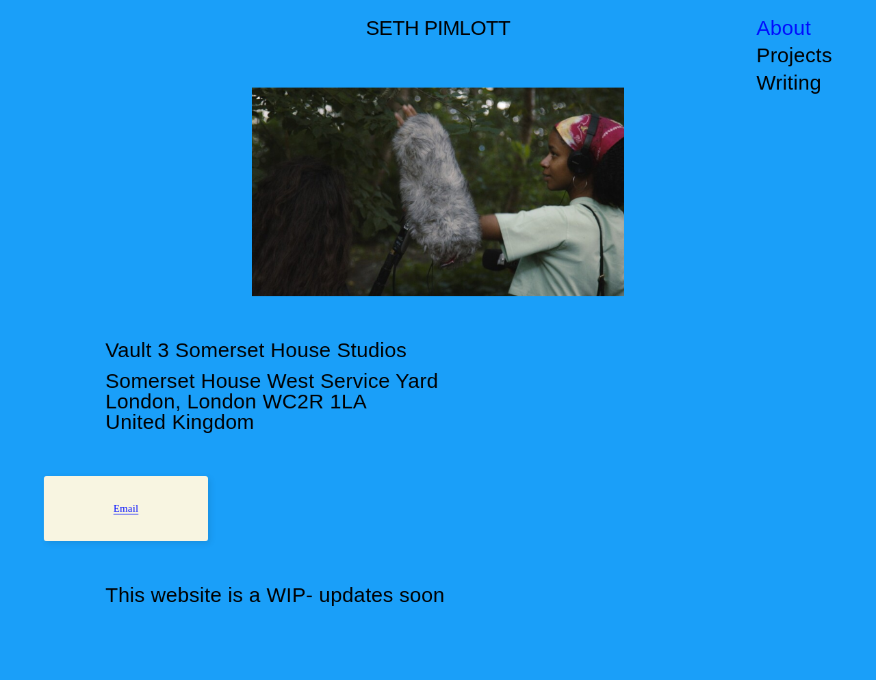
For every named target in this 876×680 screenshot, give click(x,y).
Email (126, 508)
